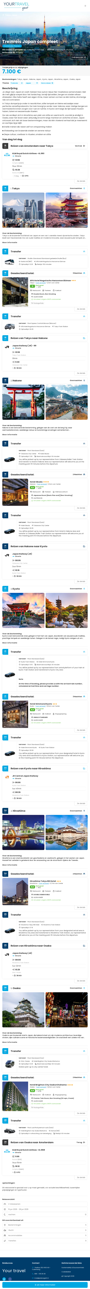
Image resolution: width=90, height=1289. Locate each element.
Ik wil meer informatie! (45, 1285)
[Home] (4, 1279)
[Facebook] (10, 1279)
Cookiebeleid (66, 1272)
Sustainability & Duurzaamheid (73, 1268)
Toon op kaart (41, 283)
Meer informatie (9, 242)
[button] (85, 6)
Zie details (81, 181)
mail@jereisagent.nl (41, 1278)
